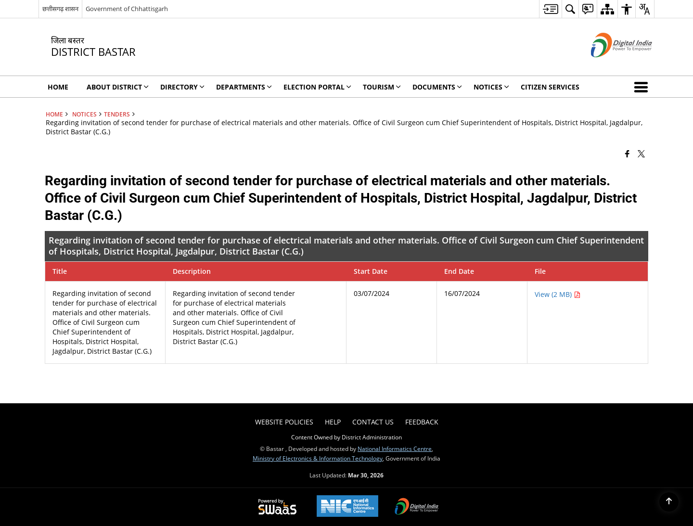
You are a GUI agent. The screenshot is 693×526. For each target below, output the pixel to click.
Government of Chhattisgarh (127, 8)
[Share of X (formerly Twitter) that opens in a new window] (641, 153)
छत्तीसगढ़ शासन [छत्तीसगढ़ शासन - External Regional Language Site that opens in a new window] (60, 8)
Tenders (117, 114)
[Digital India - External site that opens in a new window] (609, 65)
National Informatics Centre (395, 448)
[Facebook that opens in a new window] (627, 153)
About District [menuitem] (118, 86)
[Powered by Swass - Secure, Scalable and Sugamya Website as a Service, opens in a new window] (277, 507)
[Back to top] (669, 502)
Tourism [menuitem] (382, 86)
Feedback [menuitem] (421, 421)
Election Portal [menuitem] (317, 86)
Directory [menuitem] (182, 86)
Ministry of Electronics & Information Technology (318, 458)
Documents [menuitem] (437, 86)
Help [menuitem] (333, 421)
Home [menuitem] (58, 86)
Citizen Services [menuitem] (550, 86)
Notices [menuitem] (491, 86)
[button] (642, 86)
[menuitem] (550, 9)
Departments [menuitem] (244, 86)
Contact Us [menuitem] (373, 421)
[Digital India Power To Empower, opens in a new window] (416, 507)
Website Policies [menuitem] (284, 421)
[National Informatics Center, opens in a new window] (347, 507)
